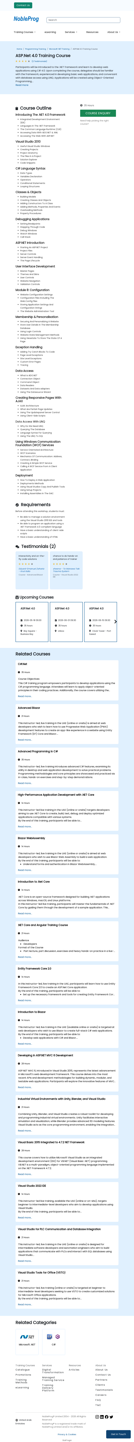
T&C (98, 1405)
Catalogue (23, 1369)
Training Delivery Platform (48, 1387)
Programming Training (35, 49)
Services (70, 32)
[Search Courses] (83, 20)
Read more (22, 85)
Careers (100, 1395)
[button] (115, 621)
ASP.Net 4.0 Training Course (85, 49)
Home (19, 49)
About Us (112, 32)
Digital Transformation (53, 1371)
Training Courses (24, 32)
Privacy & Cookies (67, 1434)
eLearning (50, 32)
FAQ (98, 1400)
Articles (74, 1369)
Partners (101, 1380)
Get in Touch (118, 1434)
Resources (92, 32)
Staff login (67, 1440)
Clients (100, 1385)
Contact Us (23, 5)
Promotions (23, 1374)
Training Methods (21, 1381)
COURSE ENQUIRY (97, 113)
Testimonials (104, 1390)
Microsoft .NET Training (59, 49)
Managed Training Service (53, 1379)
